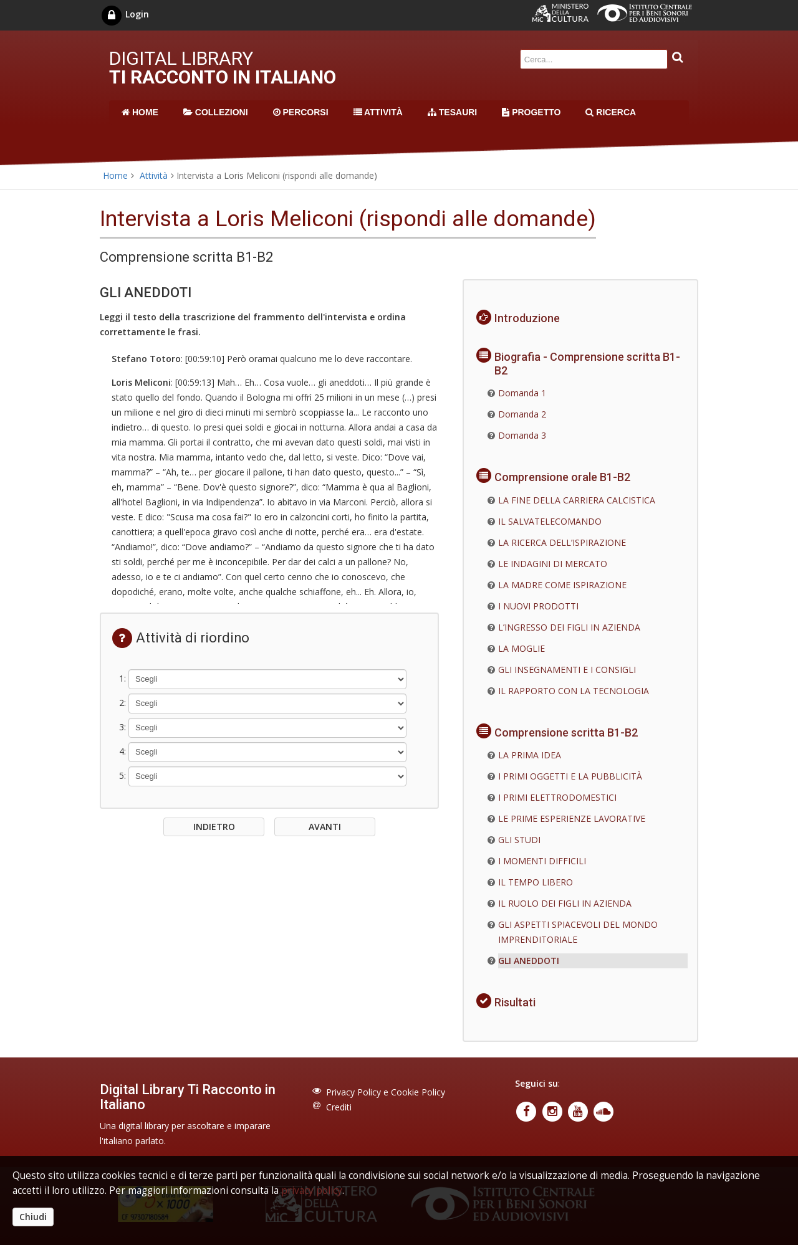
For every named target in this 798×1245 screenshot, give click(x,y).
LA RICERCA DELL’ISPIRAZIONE (562, 542)
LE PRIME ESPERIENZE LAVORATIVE (571, 818)
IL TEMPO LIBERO (535, 882)
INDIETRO (214, 826)
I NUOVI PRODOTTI (538, 606)
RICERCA (610, 112)
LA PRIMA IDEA (529, 755)
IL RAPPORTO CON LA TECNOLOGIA (573, 691)
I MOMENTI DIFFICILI (542, 861)
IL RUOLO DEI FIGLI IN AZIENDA (565, 903)
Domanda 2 (522, 414)
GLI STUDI (519, 840)
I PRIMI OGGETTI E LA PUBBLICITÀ (570, 776)
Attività (154, 175)
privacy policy (311, 1190)
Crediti (339, 1107)
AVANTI (325, 826)
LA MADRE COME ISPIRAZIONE (562, 585)
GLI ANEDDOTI (528, 960)
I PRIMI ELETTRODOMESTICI (557, 797)
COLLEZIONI (215, 112)
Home (115, 175)
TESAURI (452, 112)
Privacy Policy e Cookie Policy (385, 1092)
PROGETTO (531, 112)
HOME (140, 112)
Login (124, 14)
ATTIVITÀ (378, 112)
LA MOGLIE (521, 648)
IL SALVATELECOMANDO (550, 521)
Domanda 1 (522, 393)
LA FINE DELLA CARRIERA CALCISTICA (576, 500)
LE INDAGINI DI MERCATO (552, 564)
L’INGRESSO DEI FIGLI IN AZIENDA (569, 627)
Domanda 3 (522, 435)
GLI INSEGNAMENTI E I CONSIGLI (567, 669)
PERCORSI (301, 112)
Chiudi (33, 1217)
